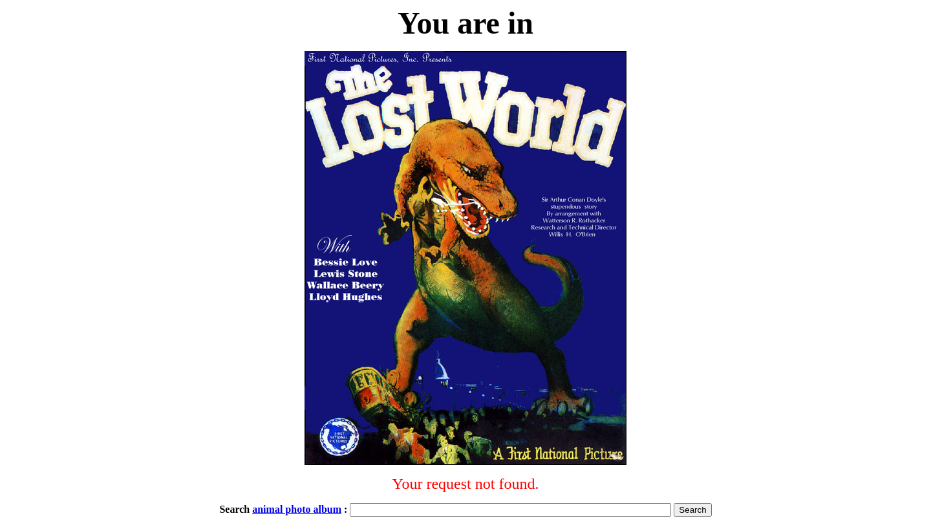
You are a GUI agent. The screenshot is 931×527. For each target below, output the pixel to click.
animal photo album (296, 509)
